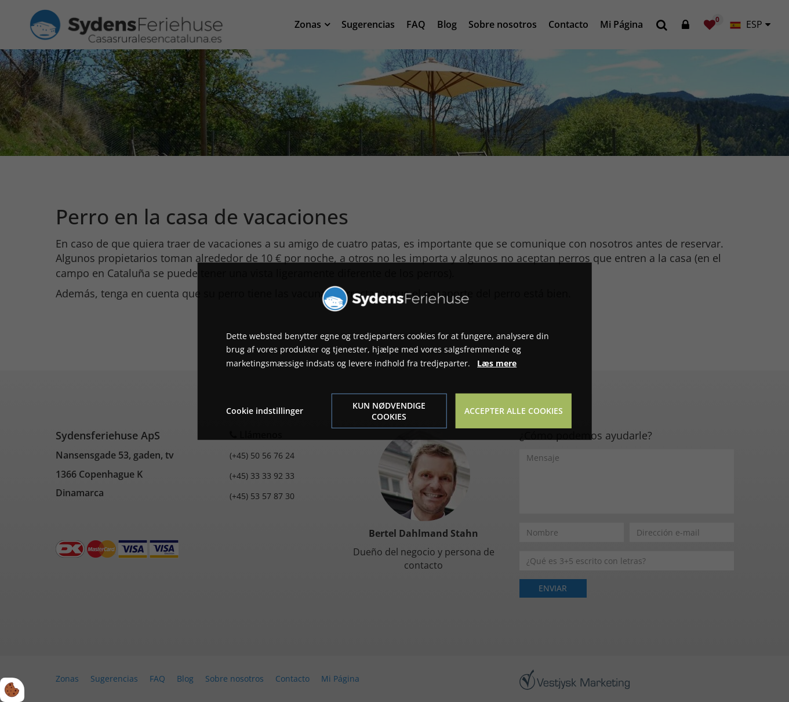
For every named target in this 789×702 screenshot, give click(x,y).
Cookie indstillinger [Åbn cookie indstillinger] (264, 410)
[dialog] (394, 350)
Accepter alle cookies (513, 410)
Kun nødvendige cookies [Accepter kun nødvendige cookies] (389, 411)
